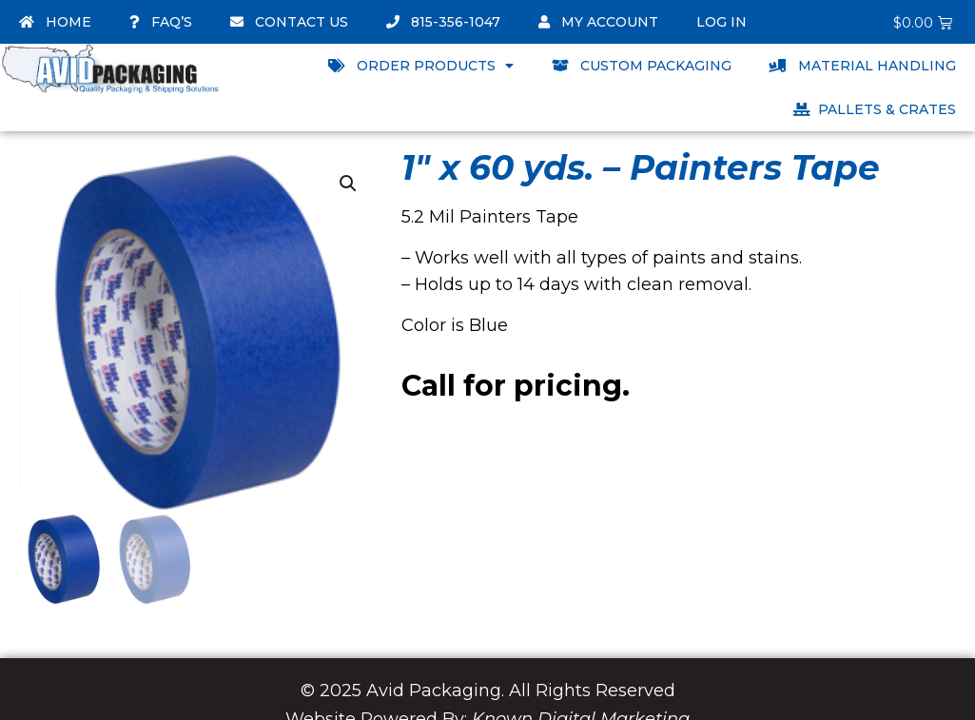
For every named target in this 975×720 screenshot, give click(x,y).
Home (55, 21)
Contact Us (289, 21)
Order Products (421, 65)
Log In (721, 21)
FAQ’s (160, 21)
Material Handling (863, 65)
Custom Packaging (641, 65)
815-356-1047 (443, 21)
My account (598, 21)
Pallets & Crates (874, 109)
